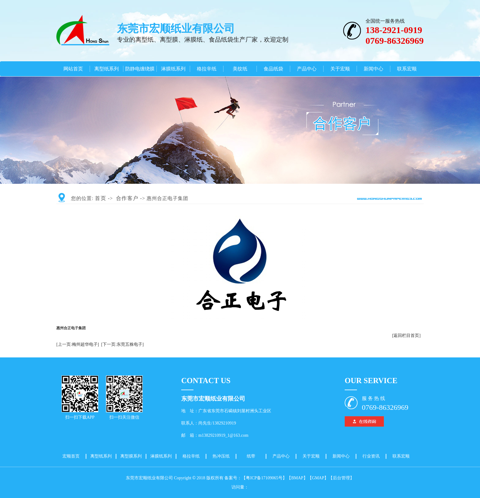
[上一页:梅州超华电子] (77, 344)
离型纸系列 (106, 68)
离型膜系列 (131, 456)
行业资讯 (371, 456)
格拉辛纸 (206, 68)
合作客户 (127, 198)
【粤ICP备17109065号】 (264, 478)
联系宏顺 (407, 68)
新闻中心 (373, 68)
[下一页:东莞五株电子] (122, 344)
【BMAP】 (297, 478)
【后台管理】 (341, 478)
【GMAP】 (318, 478)
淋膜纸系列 (173, 68)
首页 (100, 198)
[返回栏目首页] (406, 335)
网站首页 (73, 68)
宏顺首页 (71, 456)
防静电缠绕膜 (140, 68)
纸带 (251, 456)
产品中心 (307, 68)
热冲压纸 (221, 456)
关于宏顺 (340, 68)
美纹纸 (240, 68)
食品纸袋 (273, 68)
